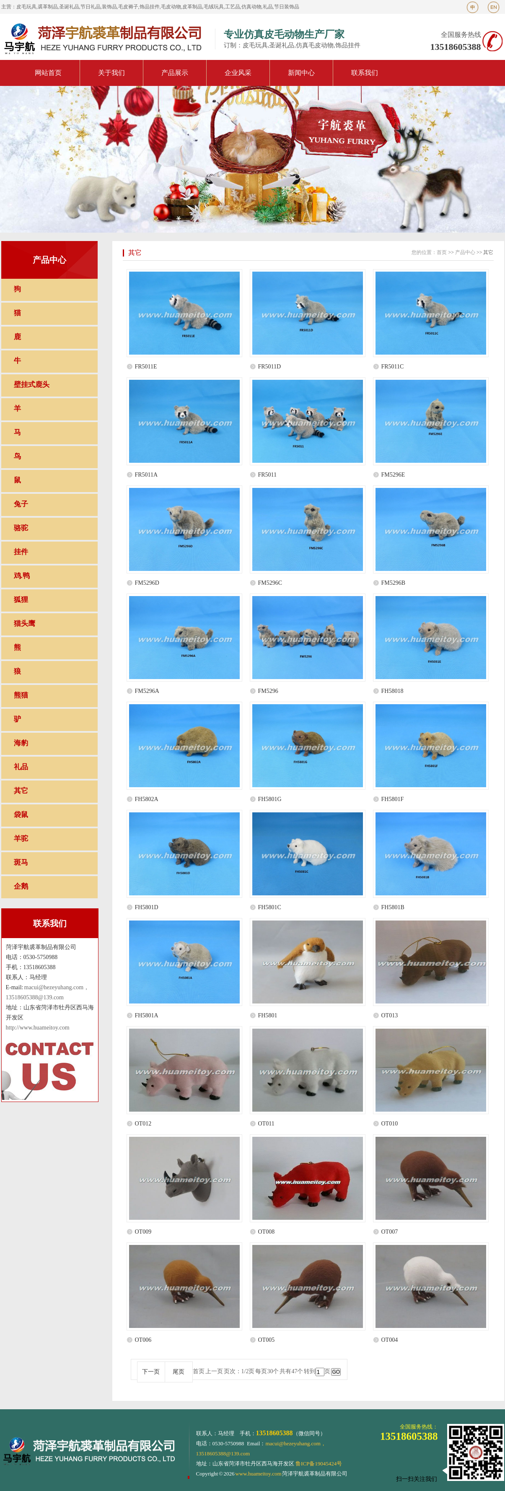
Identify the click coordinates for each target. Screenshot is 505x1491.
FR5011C (392, 366)
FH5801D (146, 907)
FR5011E (146, 366)
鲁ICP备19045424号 (318, 1463)
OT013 (389, 1015)
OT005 (266, 1340)
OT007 (389, 1232)
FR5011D (269, 366)
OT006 (143, 1340)
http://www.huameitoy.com (38, 1027)
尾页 (178, 1372)
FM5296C (270, 583)
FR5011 (267, 475)
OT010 (389, 1123)
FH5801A (146, 1015)
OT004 (389, 1340)
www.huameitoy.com (258, 1473)
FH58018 (392, 691)
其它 (135, 252)
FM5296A (147, 691)
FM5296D (147, 583)
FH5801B (392, 907)
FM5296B (393, 583)
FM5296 (268, 691)
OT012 (143, 1123)
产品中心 (465, 252)
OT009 (143, 1232)
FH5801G (270, 799)
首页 (442, 252)
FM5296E (393, 475)
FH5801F (392, 799)
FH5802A (146, 799)
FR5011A (146, 475)
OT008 (266, 1232)
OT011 (266, 1123)
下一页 (151, 1372)
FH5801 (267, 1015)
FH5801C (269, 907)
